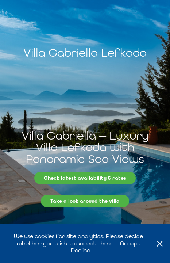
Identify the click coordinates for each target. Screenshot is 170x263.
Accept (130, 243)
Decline (80, 250)
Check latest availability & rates (85, 178)
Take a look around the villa (85, 201)
